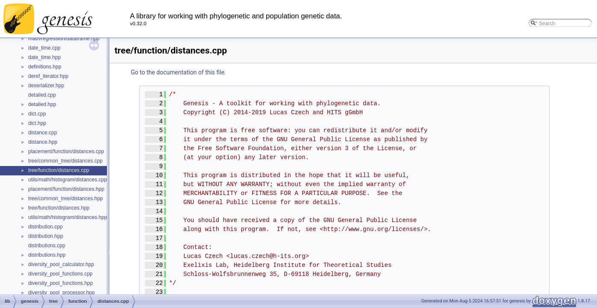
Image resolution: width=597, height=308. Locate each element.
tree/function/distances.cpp (58, 170)
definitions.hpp (44, 67)
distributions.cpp (46, 246)
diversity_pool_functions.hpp (60, 283)
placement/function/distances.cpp (66, 151)
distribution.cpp (45, 227)
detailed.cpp (42, 95)
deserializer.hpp (46, 86)
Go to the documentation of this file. (178, 72)
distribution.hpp (45, 236)
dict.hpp (37, 123)
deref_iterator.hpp (48, 76)
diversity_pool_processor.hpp (61, 293)
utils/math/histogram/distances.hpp (67, 217)
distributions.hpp (46, 255)
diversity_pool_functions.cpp (60, 274)
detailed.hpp (42, 104)
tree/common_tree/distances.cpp (65, 161)
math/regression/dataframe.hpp (64, 38)
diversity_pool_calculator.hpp (61, 264)
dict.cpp (37, 114)
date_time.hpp (44, 57)
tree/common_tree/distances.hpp (65, 198)
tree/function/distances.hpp (58, 208)
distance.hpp (42, 142)
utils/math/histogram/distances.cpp (67, 180)
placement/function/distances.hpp (66, 189)
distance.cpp (42, 133)
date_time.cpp (44, 48)
